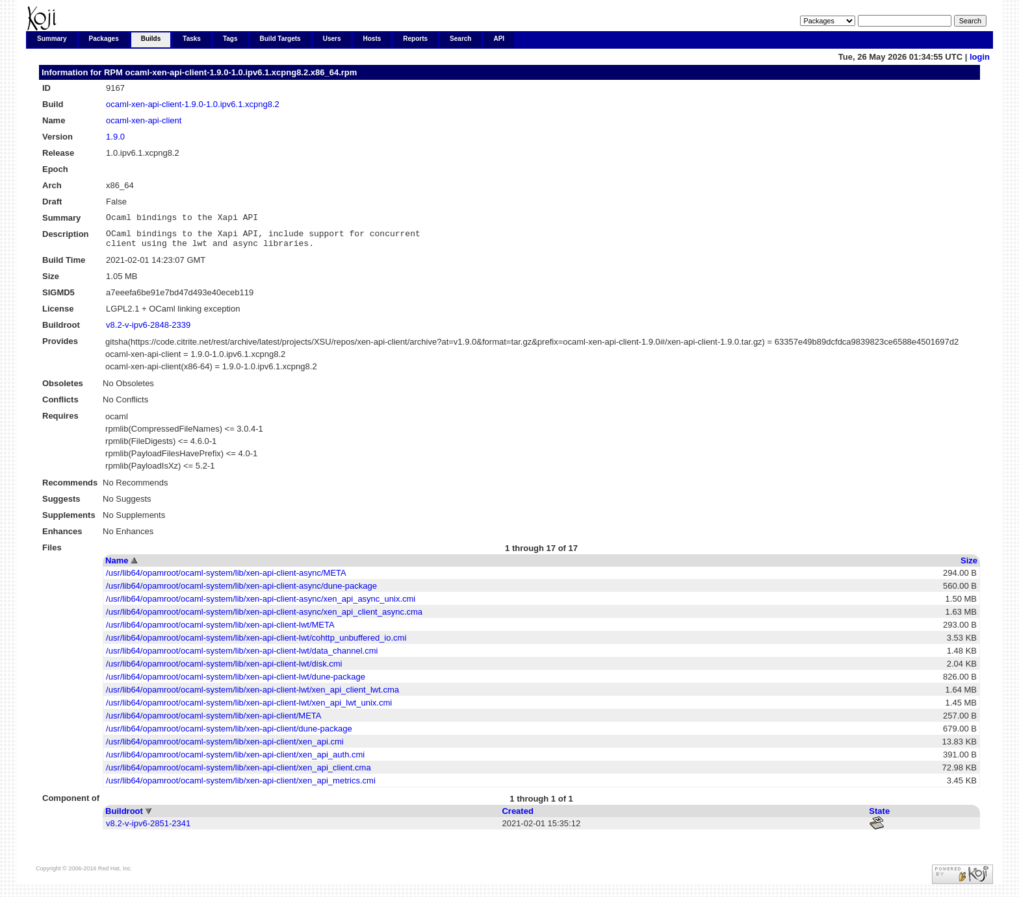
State (879, 817)
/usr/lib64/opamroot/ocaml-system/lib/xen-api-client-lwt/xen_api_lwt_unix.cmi (249, 708)
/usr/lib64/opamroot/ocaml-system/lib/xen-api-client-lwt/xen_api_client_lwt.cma (252, 695)
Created (517, 817)
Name (116, 566)
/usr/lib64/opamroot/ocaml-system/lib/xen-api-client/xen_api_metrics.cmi (241, 786)
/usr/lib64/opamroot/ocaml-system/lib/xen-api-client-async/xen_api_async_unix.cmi (260, 604)
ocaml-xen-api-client (143, 120)
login (980, 57)
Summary (52, 38)
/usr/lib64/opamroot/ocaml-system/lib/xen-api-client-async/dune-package (241, 591)
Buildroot (124, 817)
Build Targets (280, 38)
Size (969, 566)
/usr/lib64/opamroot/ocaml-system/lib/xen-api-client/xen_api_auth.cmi (235, 760)
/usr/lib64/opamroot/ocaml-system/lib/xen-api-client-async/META (226, 579)
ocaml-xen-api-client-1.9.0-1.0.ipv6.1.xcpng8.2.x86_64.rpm (241, 72)
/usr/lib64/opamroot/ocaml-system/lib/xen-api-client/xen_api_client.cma (238, 773)
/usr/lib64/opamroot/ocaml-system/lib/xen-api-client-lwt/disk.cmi (224, 669)
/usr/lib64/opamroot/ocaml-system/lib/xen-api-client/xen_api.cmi (225, 747)
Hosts (372, 38)
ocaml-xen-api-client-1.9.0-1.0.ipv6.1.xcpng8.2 (192, 104)
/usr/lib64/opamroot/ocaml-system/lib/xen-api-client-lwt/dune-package (235, 682)
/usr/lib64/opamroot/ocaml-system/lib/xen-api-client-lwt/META (220, 630)
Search (460, 38)
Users (332, 38)
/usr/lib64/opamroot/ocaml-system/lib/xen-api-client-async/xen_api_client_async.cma (264, 617)
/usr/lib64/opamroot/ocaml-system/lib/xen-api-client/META (213, 721)
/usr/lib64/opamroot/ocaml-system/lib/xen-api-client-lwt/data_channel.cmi (242, 656)
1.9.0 (115, 136)
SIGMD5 (58, 298)
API (498, 38)
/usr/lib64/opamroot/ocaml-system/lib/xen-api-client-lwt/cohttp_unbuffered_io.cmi (256, 643)
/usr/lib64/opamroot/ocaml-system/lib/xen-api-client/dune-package (229, 734)
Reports (415, 38)
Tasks (192, 38)
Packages (104, 38)
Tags (230, 38)
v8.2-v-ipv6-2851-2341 (148, 829)
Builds (151, 38)
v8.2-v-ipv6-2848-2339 (148, 331)
